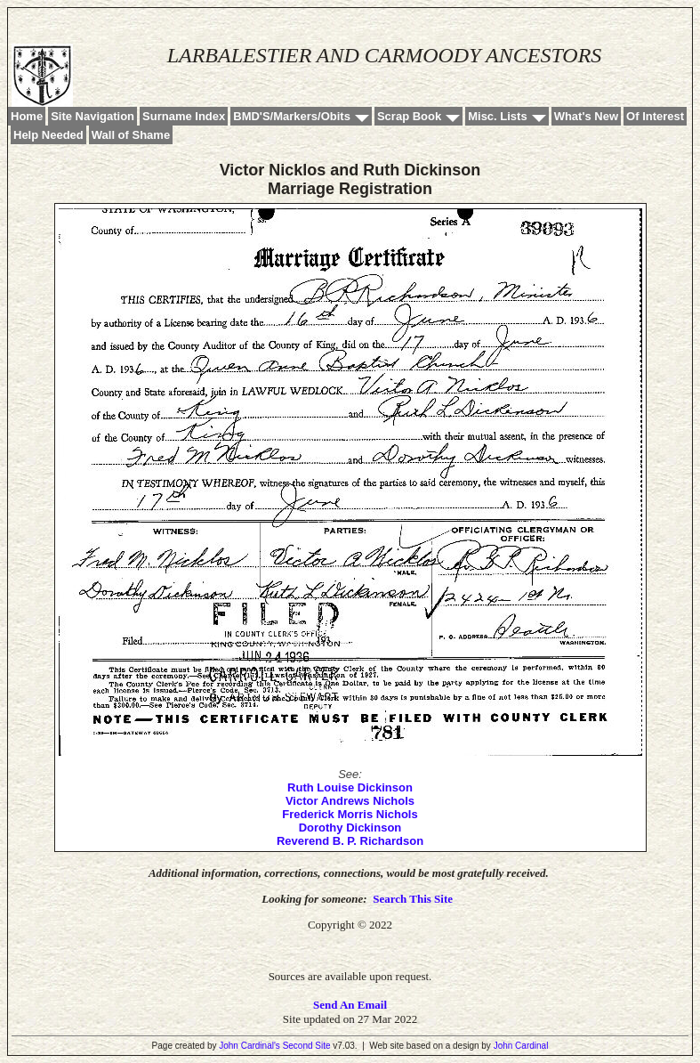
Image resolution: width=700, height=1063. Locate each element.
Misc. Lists (497, 116)
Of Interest (655, 116)
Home (27, 116)
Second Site (307, 1046)
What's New (586, 116)
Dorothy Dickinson (350, 827)
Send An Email (350, 1004)
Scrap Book (409, 116)
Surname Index (183, 116)
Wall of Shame (131, 135)
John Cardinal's (249, 1046)
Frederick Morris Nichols (349, 814)
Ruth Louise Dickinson (350, 787)
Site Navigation (92, 116)
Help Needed (48, 135)
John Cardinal (521, 1046)
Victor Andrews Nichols (350, 800)
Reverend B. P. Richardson (350, 841)
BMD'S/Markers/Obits (291, 116)
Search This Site (413, 898)
